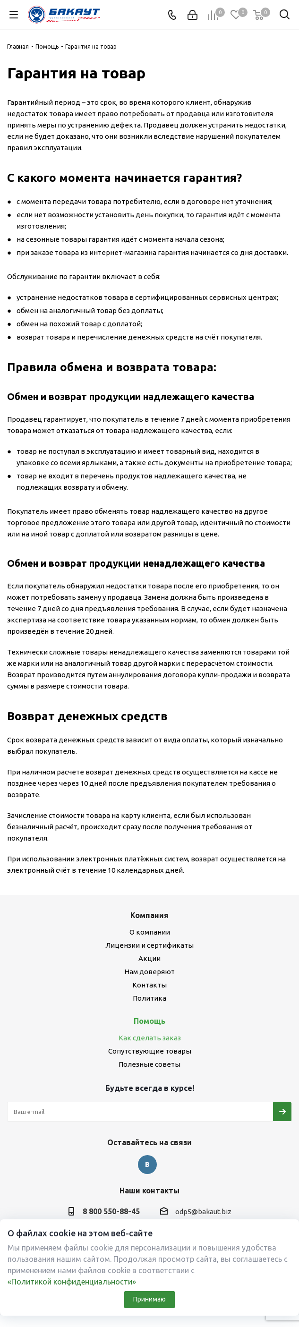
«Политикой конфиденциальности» (72, 1281)
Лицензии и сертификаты (149, 945)
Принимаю (149, 1299)
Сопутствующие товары (149, 1051)
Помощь (149, 1021)
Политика (149, 998)
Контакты (149, 985)
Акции (149, 958)
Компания (149, 915)
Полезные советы (149, 1064)
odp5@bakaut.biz (203, 1212)
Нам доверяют (149, 972)
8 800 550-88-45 (111, 1211)
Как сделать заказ (150, 1038)
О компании (149, 932)
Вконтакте (147, 1164)
